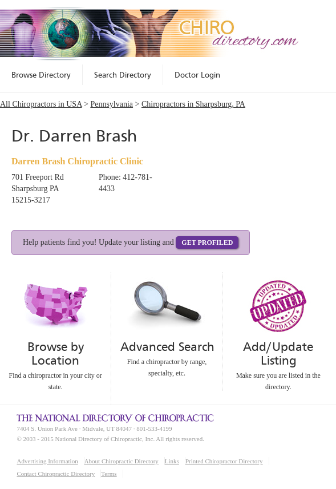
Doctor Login (197, 74)
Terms (108, 473)
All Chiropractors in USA (41, 104)
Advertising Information (47, 461)
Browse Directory (41, 74)
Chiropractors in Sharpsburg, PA (193, 104)
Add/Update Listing (278, 353)
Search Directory (122, 74)
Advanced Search (167, 347)
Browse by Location (55, 353)
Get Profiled (207, 242)
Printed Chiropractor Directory (224, 461)
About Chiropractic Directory (121, 461)
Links (172, 461)
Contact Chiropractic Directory (56, 473)
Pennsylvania (111, 104)
